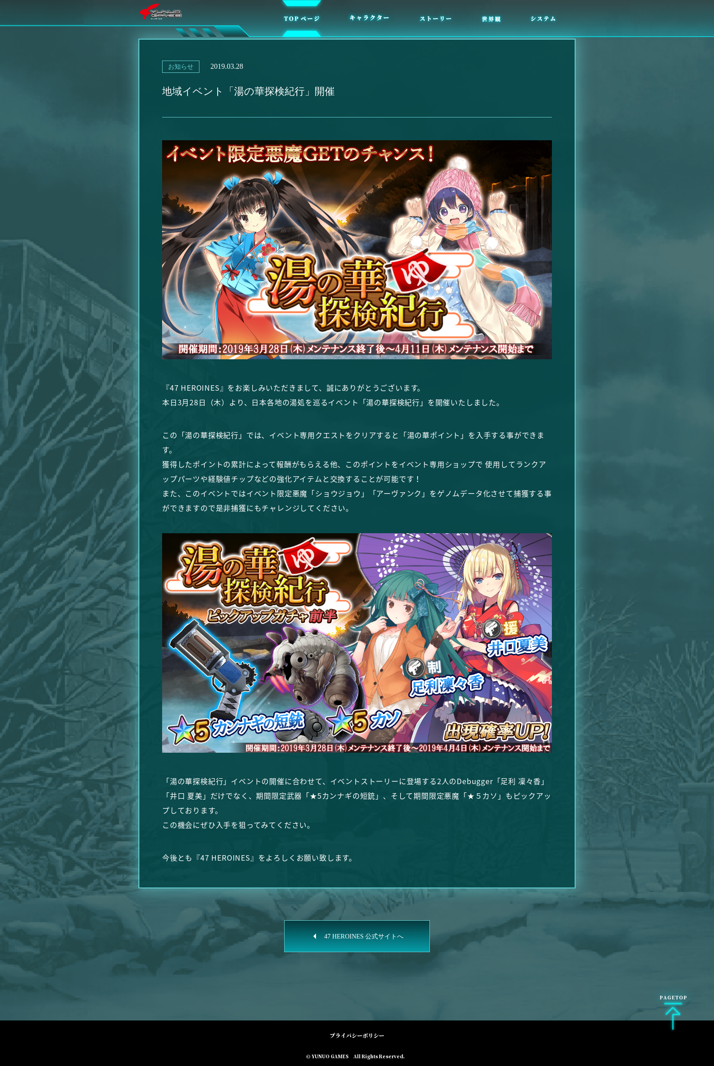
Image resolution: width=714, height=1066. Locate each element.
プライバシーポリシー (357, 1035)
